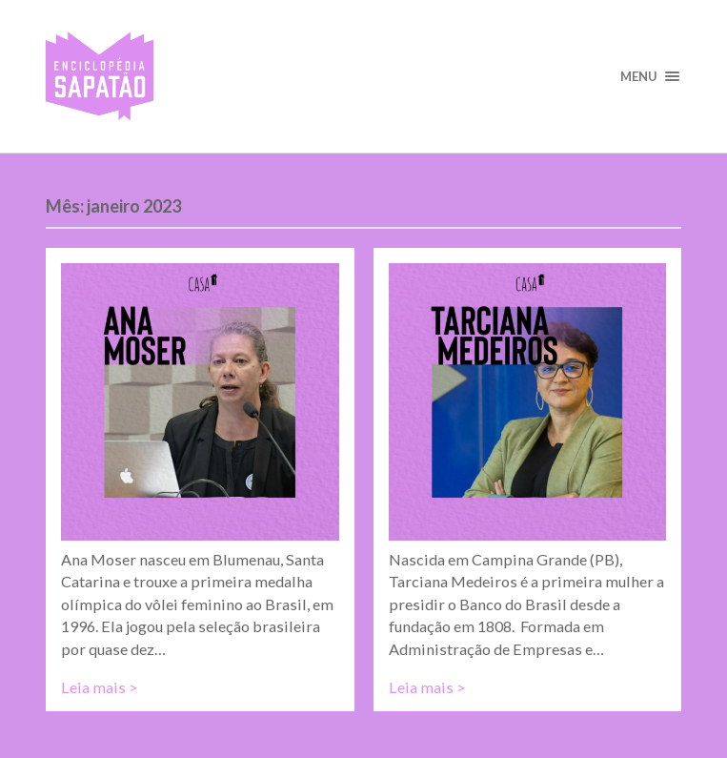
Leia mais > (99, 687)
